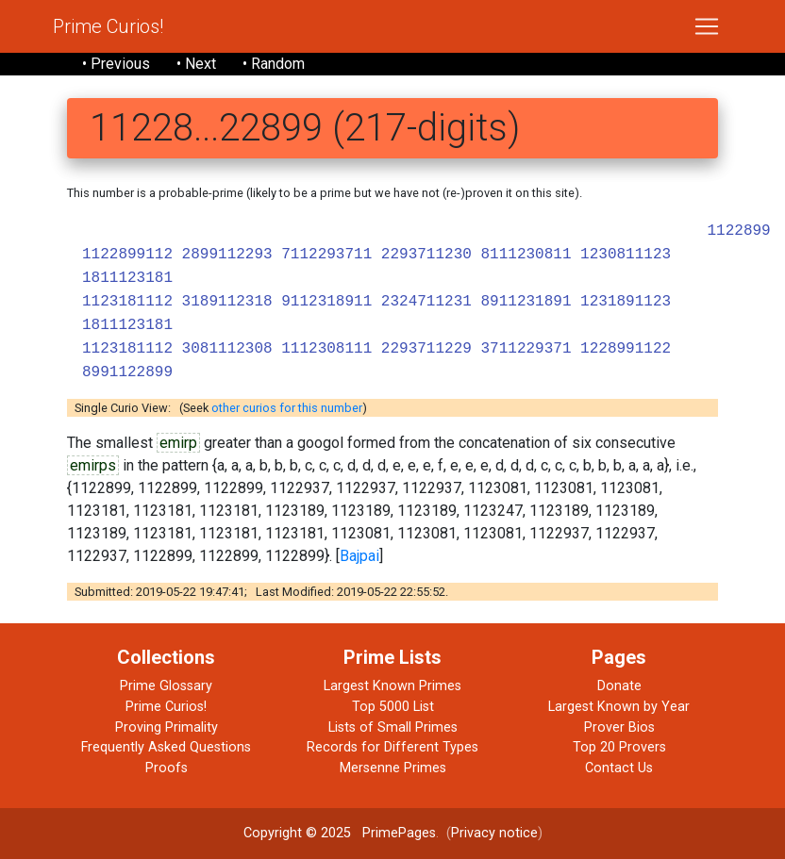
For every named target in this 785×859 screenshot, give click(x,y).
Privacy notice (494, 833)
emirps (93, 465)
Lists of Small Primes (393, 727)
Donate (619, 686)
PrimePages (399, 833)
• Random (273, 64)
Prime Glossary (166, 686)
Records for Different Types (392, 747)
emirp (178, 443)
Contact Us (619, 768)
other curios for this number (286, 408)
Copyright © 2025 (297, 833)
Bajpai (359, 556)
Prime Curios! (108, 26)
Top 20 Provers (619, 747)
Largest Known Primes (392, 686)
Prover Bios (619, 727)
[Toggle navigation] (706, 26)
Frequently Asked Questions (166, 747)
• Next (196, 64)
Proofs (166, 768)
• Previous (116, 64)
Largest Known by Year (619, 707)
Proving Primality (166, 727)
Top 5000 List (393, 707)
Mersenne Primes (393, 768)
